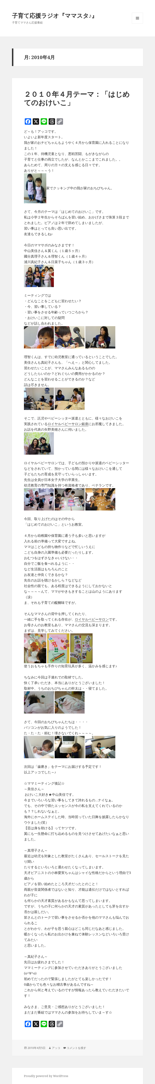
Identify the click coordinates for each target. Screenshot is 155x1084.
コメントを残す (76, 1048)
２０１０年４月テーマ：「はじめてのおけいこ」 (77, 98)
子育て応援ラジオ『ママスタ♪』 (55, 15)
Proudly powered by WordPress (46, 1076)
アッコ (56, 1048)
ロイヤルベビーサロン (92, 619)
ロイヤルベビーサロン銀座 (68, 424)
